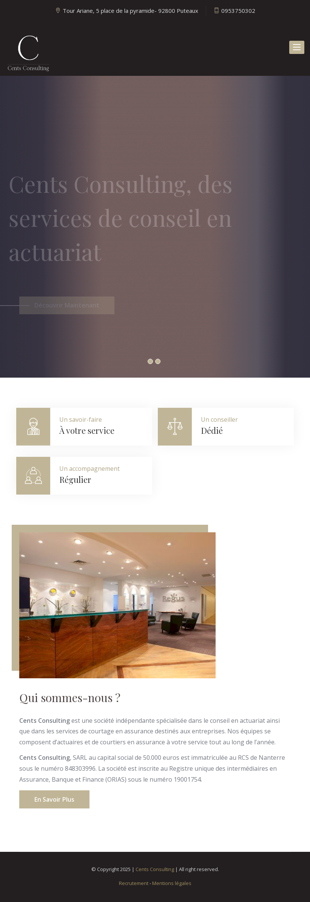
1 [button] (150, 361)
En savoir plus (54, 799)
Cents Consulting (155, 869)
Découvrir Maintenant (66, 309)
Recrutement (133, 883)
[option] (155, 227)
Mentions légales (171, 883)
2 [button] (157, 361)
